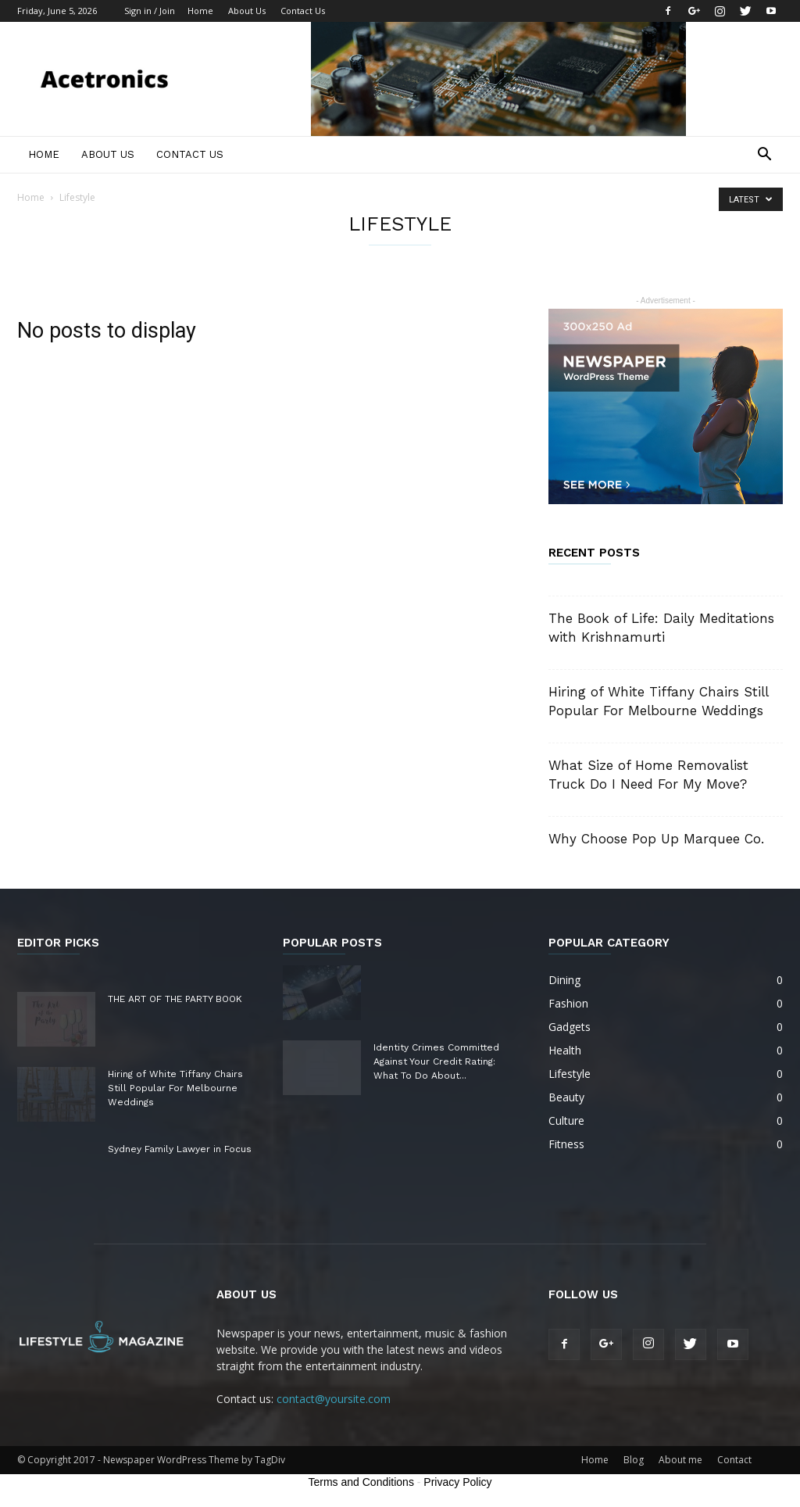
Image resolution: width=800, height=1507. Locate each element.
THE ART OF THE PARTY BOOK (175, 998)
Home (200, 10)
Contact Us (302, 10)
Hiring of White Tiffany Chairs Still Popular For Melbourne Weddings (175, 1088)
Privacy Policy (457, 1482)
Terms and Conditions (361, 1482)
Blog (633, 1459)
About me (680, 1459)
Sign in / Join (149, 10)
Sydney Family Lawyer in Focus (180, 1149)
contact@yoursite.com (334, 1398)
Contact (734, 1459)
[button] (764, 156)
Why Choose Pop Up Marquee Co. (656, 839)
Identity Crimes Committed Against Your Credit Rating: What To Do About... (436, 1061)
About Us (247, 10)
